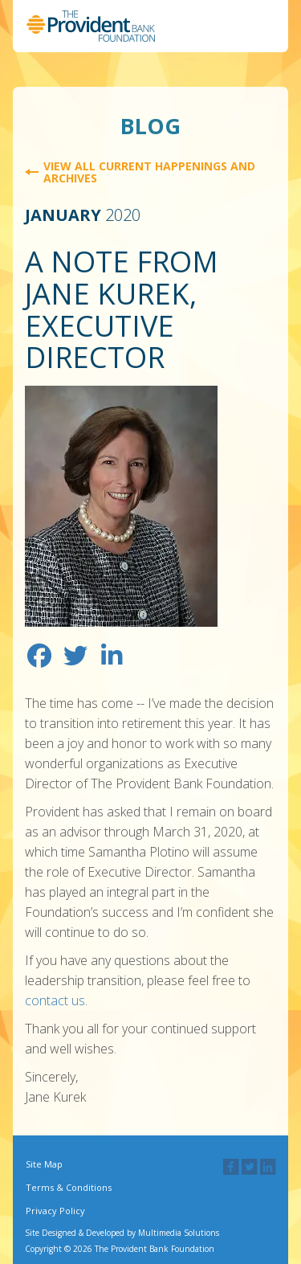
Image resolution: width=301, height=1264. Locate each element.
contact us (55, 1000)
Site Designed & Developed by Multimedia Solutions (122, 1232)
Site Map (44, 1164)
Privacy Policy (55, 1211)
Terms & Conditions (69, 1187)
